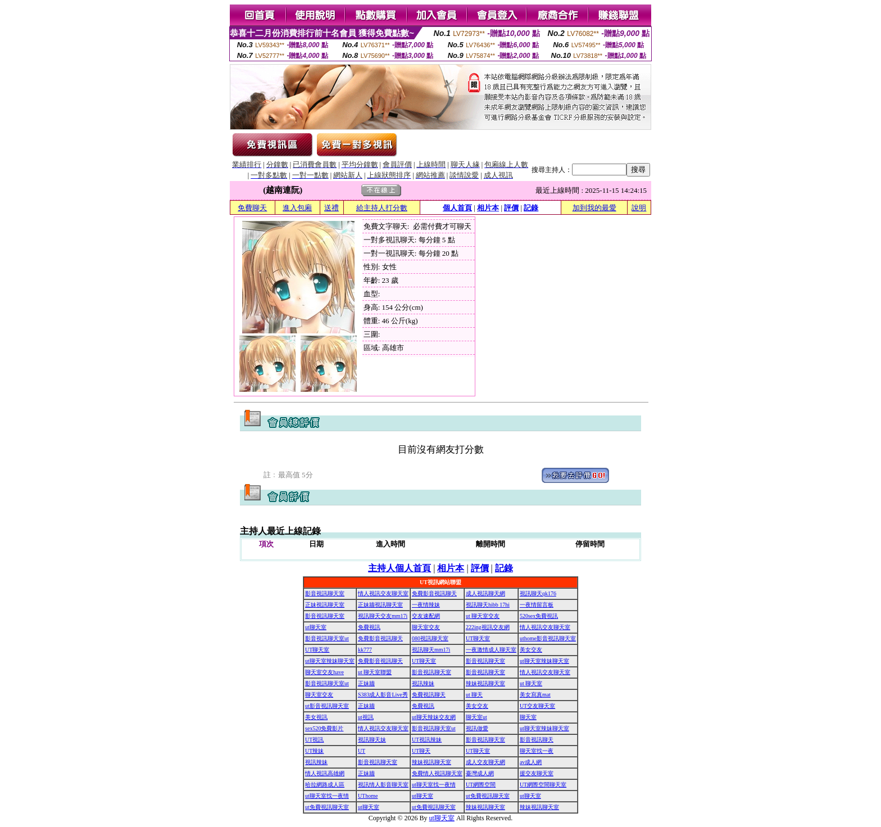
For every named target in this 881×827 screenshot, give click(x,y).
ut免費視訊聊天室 (488, 796)
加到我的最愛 (594, 208)
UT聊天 (421, 751)
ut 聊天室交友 (482, 616)
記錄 (531, 208)
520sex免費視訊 (539, 616)
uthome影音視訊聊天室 (548, 638)
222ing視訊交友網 (488, 627)
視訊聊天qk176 (538, 593)
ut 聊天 (474, 695)
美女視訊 (316, 717)
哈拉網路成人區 (324, 784)
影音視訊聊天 (536, 739)
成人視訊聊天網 (485, 593)
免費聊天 (252, 208)
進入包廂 (297, 208)
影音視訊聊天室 (324, 593)
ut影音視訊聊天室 (327, 706)
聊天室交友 (426, 627)
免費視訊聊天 (429, 695)
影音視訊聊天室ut (327, 638)
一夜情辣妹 (426, 605)
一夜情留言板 (536, 605)
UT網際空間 (481, 784)
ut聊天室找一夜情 (434, 784)
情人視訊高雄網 (324, 773)
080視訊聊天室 (430, 638)
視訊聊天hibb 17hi (488, 605)
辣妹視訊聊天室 (485, 683)
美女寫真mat (535, 695)
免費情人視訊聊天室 (437, 773)
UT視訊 (314, 739)
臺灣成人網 (480, 773)
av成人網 (531, 762)
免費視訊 (369, 627)
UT (361, 751)
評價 (511, 208)
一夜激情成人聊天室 (491, 650)
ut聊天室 (315, 627)
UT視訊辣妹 (427, 739)
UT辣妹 (314, 751)
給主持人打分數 (381, 208)
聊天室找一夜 (536, 751)
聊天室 (528, 717)
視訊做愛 (477, 728)
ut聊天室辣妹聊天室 (330, 661)
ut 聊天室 (531, 683)
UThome (368, 796)
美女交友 (531, 650)
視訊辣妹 (423, 683)
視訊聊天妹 (372, 739)
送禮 (331, 208)
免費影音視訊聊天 (434, 593)
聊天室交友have (324, 672)
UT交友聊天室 (537, 706)
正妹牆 (366, 683)
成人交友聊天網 (485, 762)
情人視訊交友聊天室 (383, 593)
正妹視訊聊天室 (324, 605)
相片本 (488, 208)
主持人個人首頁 (399, 568)
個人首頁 (457, 208)
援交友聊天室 (536, 773)
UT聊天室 (478, 638)
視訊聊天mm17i (431, 650)
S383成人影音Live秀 (383, 695)
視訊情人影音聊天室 (383, 784)
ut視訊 (366, 717)
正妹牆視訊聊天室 (380, 605)
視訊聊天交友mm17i (382, 616)
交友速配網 (426, 616)
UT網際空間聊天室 (543, 784)
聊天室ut (476, 717)
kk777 (365, 650)
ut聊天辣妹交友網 (434, 717)
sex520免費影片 (324, 728)
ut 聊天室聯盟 (375, 672)
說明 (639, 208)
